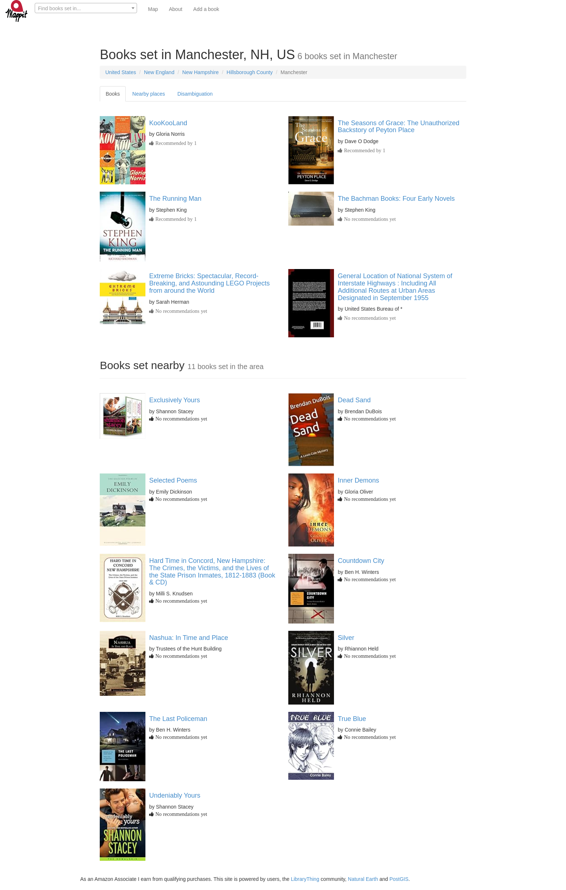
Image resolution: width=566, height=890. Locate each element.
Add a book (206, 9)
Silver (346, 637)
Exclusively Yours (174, 400)
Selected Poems (173, 480)
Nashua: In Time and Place (188, 637)
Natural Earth (363, 879)
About (175, 9)
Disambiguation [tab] (195, 94)
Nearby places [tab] (148, 94)
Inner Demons (358, 480)
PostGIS (399, 879)
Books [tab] (113, 94)
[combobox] (86, 8)
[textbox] (86, 8)
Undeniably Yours (174, 795)
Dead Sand (354, 400)
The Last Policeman (178, 718)
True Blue (352, 718)
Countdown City (361, 560)
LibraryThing (305, 879)
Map (153, 9)
